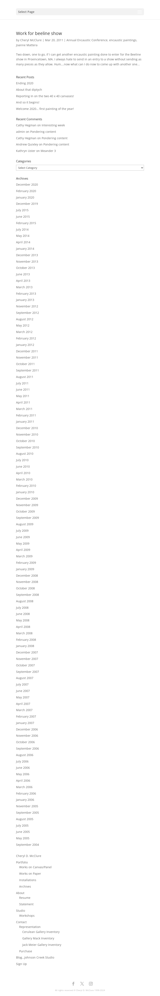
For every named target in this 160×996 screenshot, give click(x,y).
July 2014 (22, 229)
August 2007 (24, 678)
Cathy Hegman (26, 125)
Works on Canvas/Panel (35, 867)
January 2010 (25, 492)
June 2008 (23, 614)
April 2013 (23, 281)
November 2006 (27, 736)
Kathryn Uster (25, 151)
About (20, 893)
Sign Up (21, 964)
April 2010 (23, 473)
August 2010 (24, 454)
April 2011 (23, 402)
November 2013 (27, 261)
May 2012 (22, 325)
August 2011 (24, 377)
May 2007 (22, 697)
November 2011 (27, 357)
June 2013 (23, 274)
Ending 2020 (24, 83)
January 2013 (25, 300)
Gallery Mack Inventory (38, 938)
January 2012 (25, 345)
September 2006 (27, 748)
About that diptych (29, 90)
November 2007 (27, 659)
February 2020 (26, 191)
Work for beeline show (39, 33)
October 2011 (25, 364)
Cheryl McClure (31, 40)
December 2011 (27, 351)
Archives (25, 886)
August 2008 (24, 601)
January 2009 (25, 569)
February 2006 (26, 793)
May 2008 (22, 620)
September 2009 (27, 518)
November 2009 (27, 505)
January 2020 (25, 197)
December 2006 (27, 729)
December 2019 (27, 204)
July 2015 (22, 210)
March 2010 (24, 479)
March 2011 (24, 409)
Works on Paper (30, 874)
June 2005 (23, 832)
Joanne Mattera (27, 45)
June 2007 (23, 691)
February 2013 (26, 294)
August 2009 (24, 524)
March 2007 (24, 710)
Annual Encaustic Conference (87, 40)
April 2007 (23, 704)
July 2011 (22, 383)
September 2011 (27, 370)
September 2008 (27, 595)
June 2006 (23, 768)
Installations (27, 880)
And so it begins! (27, 102)
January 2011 (25, 421)
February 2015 (26, 223)
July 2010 (22, 460)
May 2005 (22, 838)
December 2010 (27, 428)
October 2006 (25, 742)
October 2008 (25, 588)
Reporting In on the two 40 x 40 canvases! (45, 96)
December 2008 (27, 575)
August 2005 (24, 819)
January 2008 (25, 646)
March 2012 (24, 332)
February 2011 (26, 415)
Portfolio (22, 862)
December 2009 (27, 498)
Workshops (27, 916)
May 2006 (22, 774)
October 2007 (25, 665)
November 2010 (27, 434)
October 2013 (25, 268)
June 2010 (23, 466)
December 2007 (27, 652)
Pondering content (43, 132)
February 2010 (26, 486)
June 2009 (23, 537)
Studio (20, 911)
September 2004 (27, 845)
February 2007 (26, 716)
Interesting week (53, 125)
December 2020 (27, 184)
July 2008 (22, 608)
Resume (24, 898)
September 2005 (27, 813)
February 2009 (26, 563)
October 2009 (25, 511)
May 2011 (22, 396)
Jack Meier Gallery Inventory (41, 945)
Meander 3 (48, 151)
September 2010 (27, 447)
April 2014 (23, 242)
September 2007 (27, 672)
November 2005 (27, 806)
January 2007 (25, 723)
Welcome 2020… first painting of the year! (45, 109)
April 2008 (23, 627)
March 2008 (24, 633)
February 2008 (26, 640)
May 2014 (22, 236)
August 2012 (24, 319)
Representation (30, 927)
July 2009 (22, 531)
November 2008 (27, 582)
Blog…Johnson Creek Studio (35, 957)
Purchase (25, 951)
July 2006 (22, 761)
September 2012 (27, 313)
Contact (21, 922)
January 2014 (25, 249)
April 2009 (23, 550)
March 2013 (24, 287)
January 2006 (25, 800)
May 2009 (22, 543)
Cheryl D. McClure (28, 856)
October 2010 (25, 441)
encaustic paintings (122, 40)
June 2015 (23, 217)
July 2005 (22, 825)
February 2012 (26, 338)
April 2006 (23, 780)
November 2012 (27, 306)
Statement (26, 904)
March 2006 (24, 787)
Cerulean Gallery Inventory (41, 932)
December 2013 (27, 255)
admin (20, 132)
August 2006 (24, 755)
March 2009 (24, 556)
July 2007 (22, 684)
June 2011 (23, 389)
